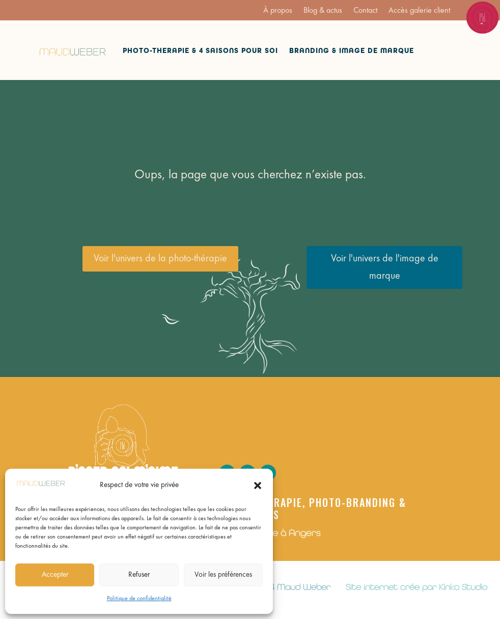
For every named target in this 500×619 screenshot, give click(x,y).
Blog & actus (322, 11)
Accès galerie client (419, 11)
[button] (258, 485)
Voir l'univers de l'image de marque (384, 267)
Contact (365, 11)
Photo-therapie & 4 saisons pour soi (200, 50)
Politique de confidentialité (139, 599)
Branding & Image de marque (351, 50)
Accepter (55, 575)
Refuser (139, 575)
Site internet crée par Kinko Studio (416, 587)
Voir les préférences (223, 575)
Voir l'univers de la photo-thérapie (160, 259)
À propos (277, 11)
